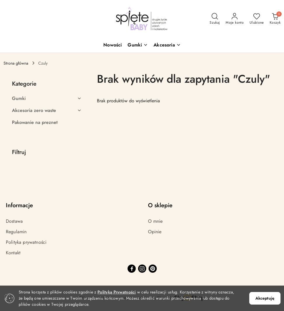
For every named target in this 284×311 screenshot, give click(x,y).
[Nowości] (112, 45)
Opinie (155, 231)
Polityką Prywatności (116, 292)
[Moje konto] (235, 19)
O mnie (155, 221)
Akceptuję (264, 298)
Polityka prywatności (26, 242)
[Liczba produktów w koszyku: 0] (275, 19)
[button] (138, 45)
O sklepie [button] (160, 205)
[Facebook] (132, 269)
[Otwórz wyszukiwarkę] (215, 19)
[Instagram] (142, 269)
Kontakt (13, 252)
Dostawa (14, 221)
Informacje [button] (19, 205)
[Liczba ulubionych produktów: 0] (257, 19)
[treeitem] (46, 98)
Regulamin (16, 231)
